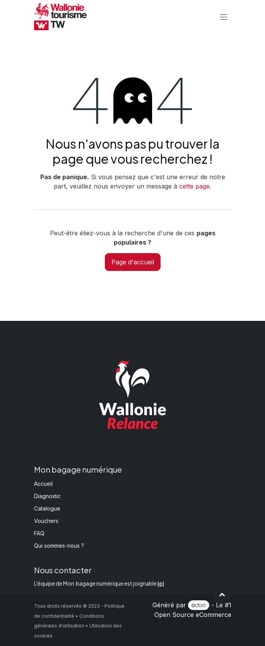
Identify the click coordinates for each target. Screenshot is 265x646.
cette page (194, 186)
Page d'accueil (132, 262)
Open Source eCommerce (192, 615)
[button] (222, 594)
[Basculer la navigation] (223, 17)
